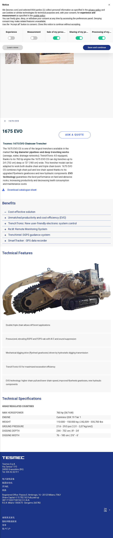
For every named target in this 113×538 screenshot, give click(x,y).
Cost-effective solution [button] (21, 211)
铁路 (4, 490)
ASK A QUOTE (74, 134)
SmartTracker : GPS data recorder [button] (27, 240)
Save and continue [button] (97, 47)
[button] (109, 4)
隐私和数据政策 (9, 521)
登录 (4, 525)
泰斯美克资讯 (8, 517)
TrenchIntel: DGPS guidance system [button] (29, 234)
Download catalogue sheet (19, 189)
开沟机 (5, 486)
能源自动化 (7, 483)
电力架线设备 (8, 479)
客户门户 (6, 529)
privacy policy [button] (94, 10)
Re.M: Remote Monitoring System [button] (27, 229)
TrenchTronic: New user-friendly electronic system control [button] (42, 223)
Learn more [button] (12, 47)
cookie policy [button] (39, 15)
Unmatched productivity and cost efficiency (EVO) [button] (37, 217)
